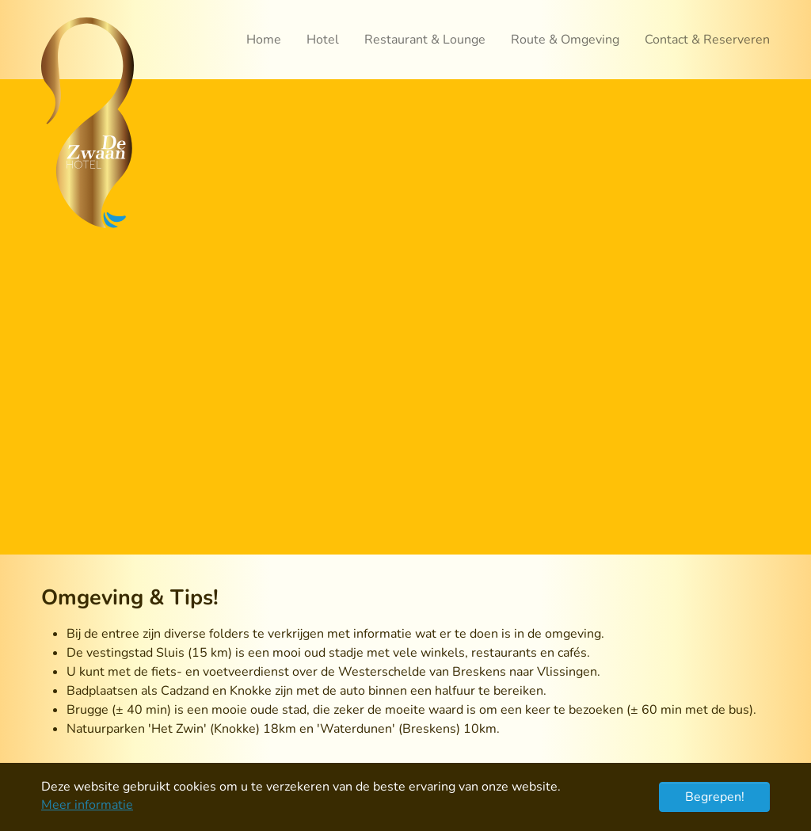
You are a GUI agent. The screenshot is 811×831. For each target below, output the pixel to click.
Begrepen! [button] (714, 797)
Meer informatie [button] (87, 805)
